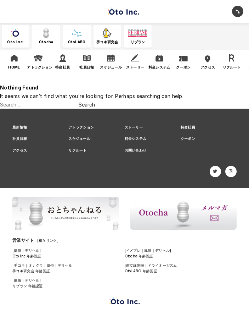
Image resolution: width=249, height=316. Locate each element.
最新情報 (19, 127)
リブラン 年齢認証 (27, 286)
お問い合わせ (136, 150)
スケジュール (79, 138)
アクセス (19, 150)
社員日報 (19, 138)
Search (87, 105)
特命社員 (188, 127)
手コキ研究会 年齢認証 (31, 271)
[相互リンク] (47, 240)
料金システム (136, 138)
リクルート (77, 150)
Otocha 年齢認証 (139, 256)
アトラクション (81, 127)
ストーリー (134, 127)
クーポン (188, 138)
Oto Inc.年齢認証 (26, 256)
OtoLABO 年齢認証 (141, 271)
